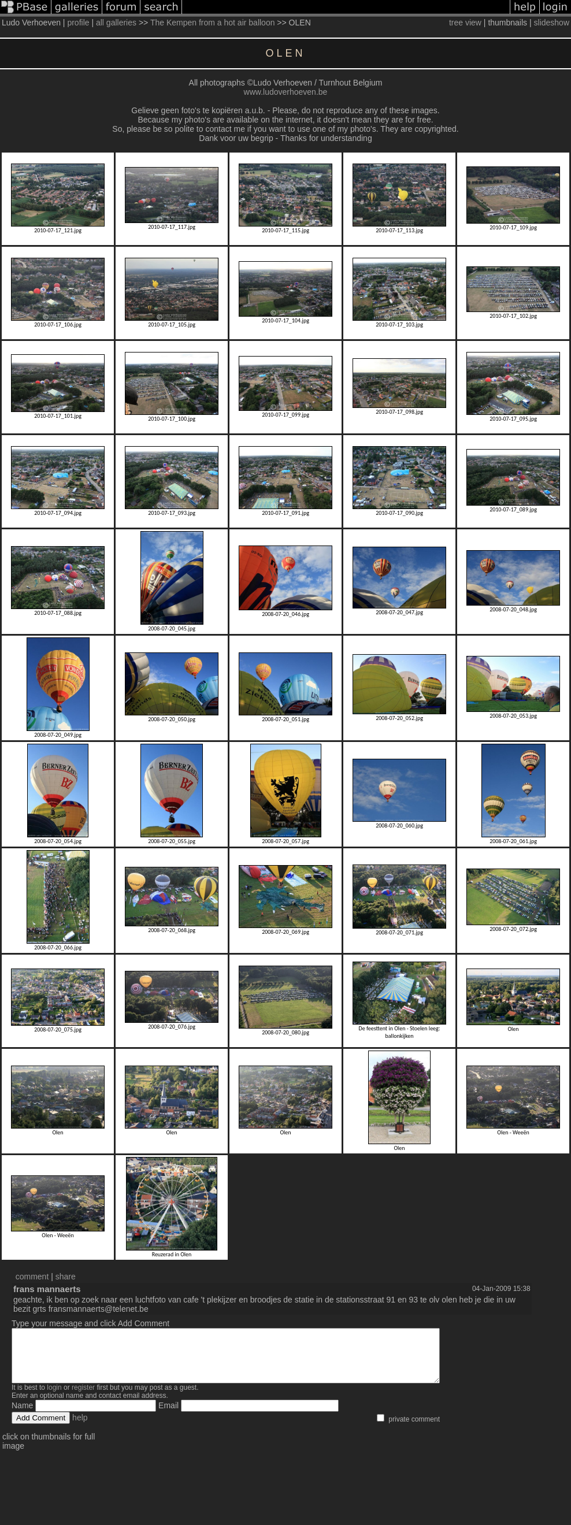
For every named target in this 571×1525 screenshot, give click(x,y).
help (79, 1428)
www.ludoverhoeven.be (286, 92)
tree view (465, 22)
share (65, 1276)
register (83, 1398)
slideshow (551, 22)
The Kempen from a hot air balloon (212, 22)
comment (32, 1276)
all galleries (116, 22)
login (54, 1398)
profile (78, 22)
